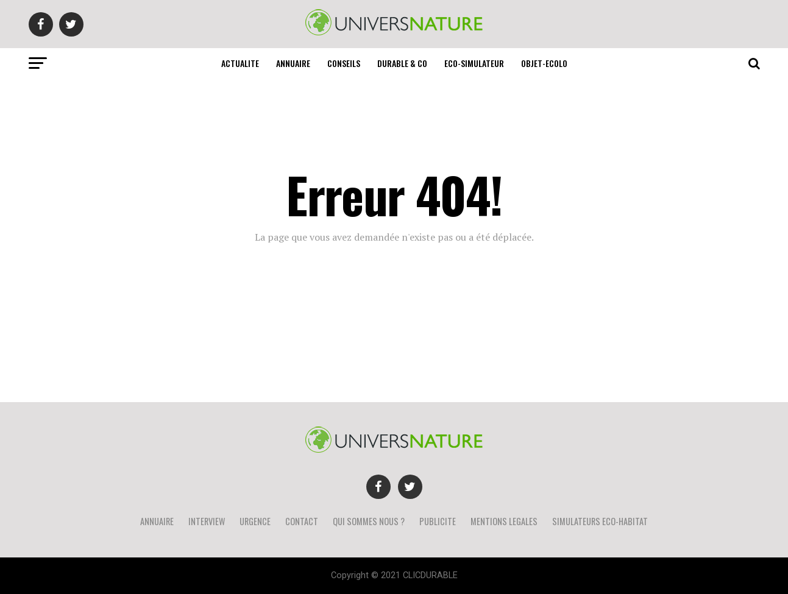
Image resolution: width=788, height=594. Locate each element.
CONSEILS (343, 63)
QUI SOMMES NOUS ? (369, 521)
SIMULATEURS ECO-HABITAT (600, 521)
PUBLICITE (437, 521)
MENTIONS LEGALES (504, 521)
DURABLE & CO (402, 63)
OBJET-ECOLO (544, 63)
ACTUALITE (240, 63)
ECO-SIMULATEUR (474, 63)
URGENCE (255, 521)
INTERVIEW (206, 521)
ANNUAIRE (293, 63)
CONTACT (301, 521)
